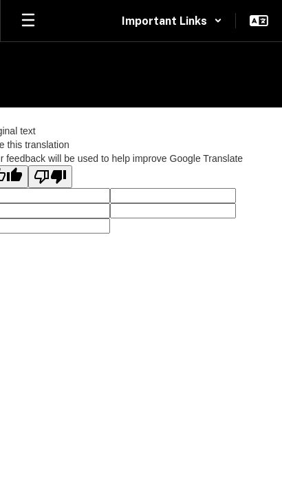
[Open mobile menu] (28, 20)
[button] (172, 20)
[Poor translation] (50, 176)
